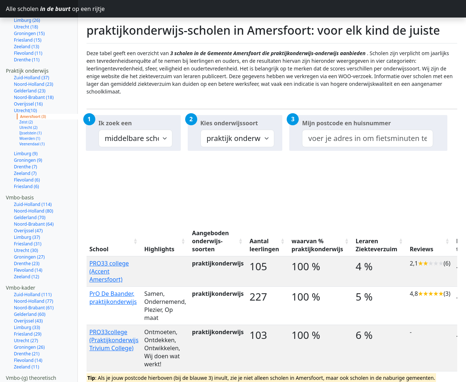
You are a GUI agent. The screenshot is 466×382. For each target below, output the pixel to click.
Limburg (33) (27, 301)
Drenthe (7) (25, 141)
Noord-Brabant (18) (34, 71)
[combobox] (367, 138)
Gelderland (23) (29, 65)
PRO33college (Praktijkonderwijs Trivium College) (113, 340)
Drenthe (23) (26, 237)
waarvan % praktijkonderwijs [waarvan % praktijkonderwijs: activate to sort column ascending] (317, 245)
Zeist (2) (26, 96)
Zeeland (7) (25, 147)
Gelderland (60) (29, 288)
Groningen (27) (29, 231)
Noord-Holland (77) (33, 275)
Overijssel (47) (28, 205)
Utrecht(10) (25, 84)
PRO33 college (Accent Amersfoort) (109, 271)
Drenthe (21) (26, 328)
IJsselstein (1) (30, 107)
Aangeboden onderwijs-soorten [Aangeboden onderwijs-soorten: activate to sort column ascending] (210, 241)
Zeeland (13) (26, 21)
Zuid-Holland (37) (31, 52)
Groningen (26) (29, 321)
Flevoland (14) (28, 244)
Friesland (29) (27, 308)
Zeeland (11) (26, 341)
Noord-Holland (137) (35, 365)
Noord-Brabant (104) (35, 372)
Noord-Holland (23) (33, 58)
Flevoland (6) (27, 154)
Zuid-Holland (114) (32, 178)
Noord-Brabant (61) (34, 282)
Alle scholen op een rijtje (42, 9)
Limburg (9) (26, 128)
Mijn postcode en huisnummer (346, 123)
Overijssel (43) (28, 295)
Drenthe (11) (26, 34)
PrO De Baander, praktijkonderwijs (113, 298)
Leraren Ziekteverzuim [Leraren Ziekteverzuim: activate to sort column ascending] (376, 245)
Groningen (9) (28, 134)
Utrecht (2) (28, 101)
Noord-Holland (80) (33, 185)
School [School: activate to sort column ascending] (98, 249)
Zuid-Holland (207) (32, 359)
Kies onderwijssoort (229, 123)
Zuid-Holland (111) (32, 269)
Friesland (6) (26, 160)
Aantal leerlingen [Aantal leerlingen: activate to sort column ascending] (264, 245)
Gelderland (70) (29, 191)
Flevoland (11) (28, 27)
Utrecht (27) (26, 315)
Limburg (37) (27, 211)
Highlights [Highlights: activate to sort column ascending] (159, 249)
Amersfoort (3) (33, 90)
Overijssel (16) (28, 78)
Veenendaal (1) (32, 118)
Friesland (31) (27, 218)
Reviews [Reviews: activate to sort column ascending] (421, 249)
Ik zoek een (115, 123)
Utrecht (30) (26, 224)
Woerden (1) (29, 112)
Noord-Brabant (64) (34, 198)
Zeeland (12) (26, 251)
